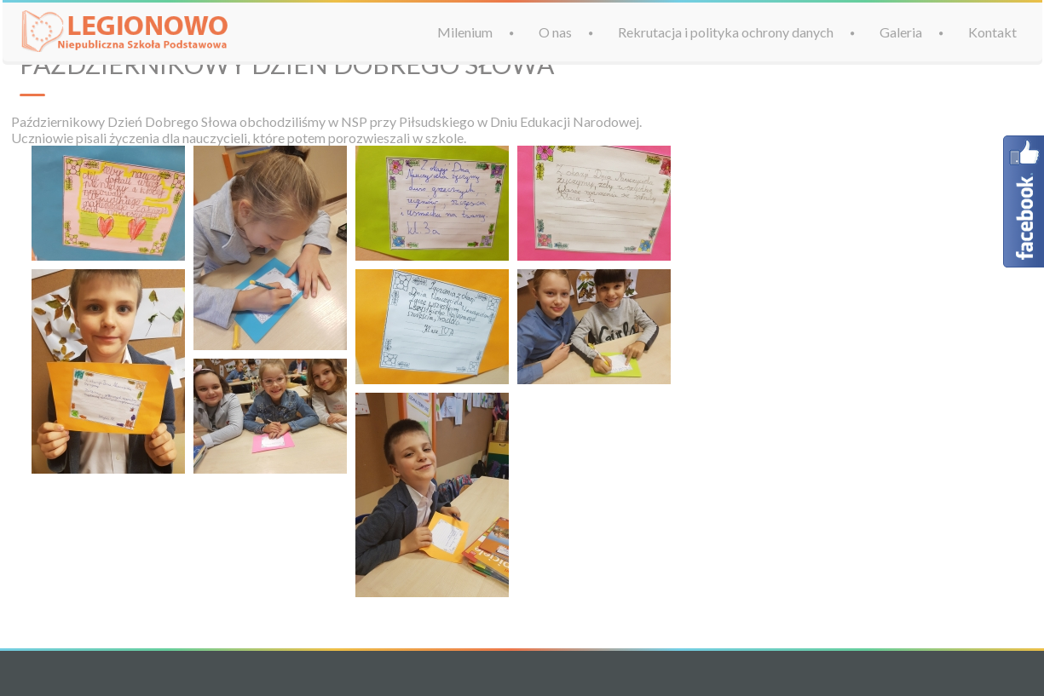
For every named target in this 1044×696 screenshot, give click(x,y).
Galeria (901, 32)
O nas (555, 32)
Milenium (465, 32)
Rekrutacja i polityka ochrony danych (725, 32)
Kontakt (992, 32)
